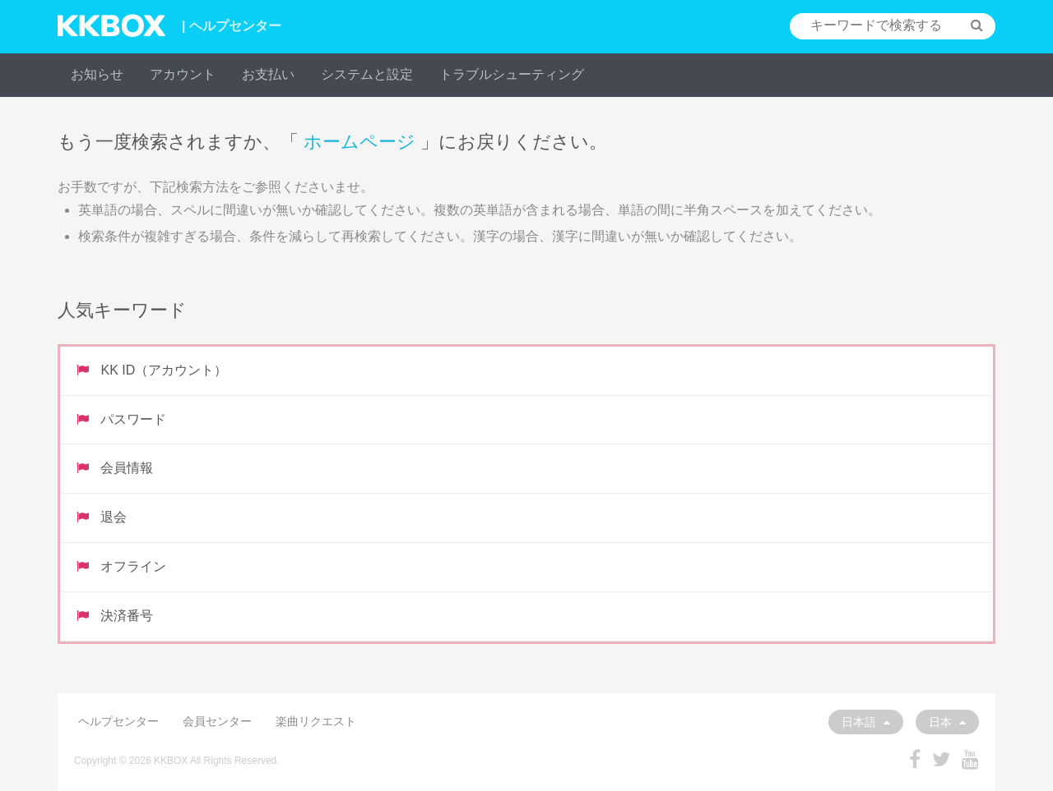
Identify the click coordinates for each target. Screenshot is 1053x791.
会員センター (217, 721)
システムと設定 (367, 74)
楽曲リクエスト (316, 721)
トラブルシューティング (511, 74)
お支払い (268, 74)
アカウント (183, 74)
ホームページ (359, 141)
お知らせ (97, 74)
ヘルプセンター (118, 721)
